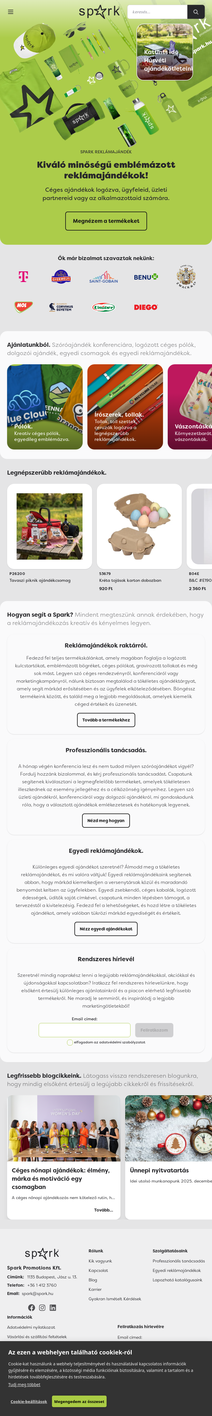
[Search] (196, 12)
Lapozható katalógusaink (177, 1280)
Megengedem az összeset (79, 1401)
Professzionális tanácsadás (179, 1261)
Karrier (95, 1289)
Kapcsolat (98, 1270)
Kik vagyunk (100, 1261)
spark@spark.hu (37, 1293)
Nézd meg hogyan (106, 820)
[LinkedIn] (53, 1307)
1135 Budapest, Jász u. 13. (52, 1277)
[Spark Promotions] (99, 12)
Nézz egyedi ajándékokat (106, 929)
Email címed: (84, 1019)
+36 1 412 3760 (42, 1285)
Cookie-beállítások (29, 1401)
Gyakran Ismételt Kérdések (115, 1298)
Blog (93, 1280)
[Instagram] (42, 1307)
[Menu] (10, 11)
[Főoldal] (42, 1254)
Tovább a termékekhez (106, 720)
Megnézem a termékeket (106, 221)
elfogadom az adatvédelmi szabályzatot (109, 1042)
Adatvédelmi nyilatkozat (31, 1327)
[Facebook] (31, 1307)
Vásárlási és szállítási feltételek (37, 1336)
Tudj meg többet (24, 1384)
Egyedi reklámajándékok (177, 1270)
